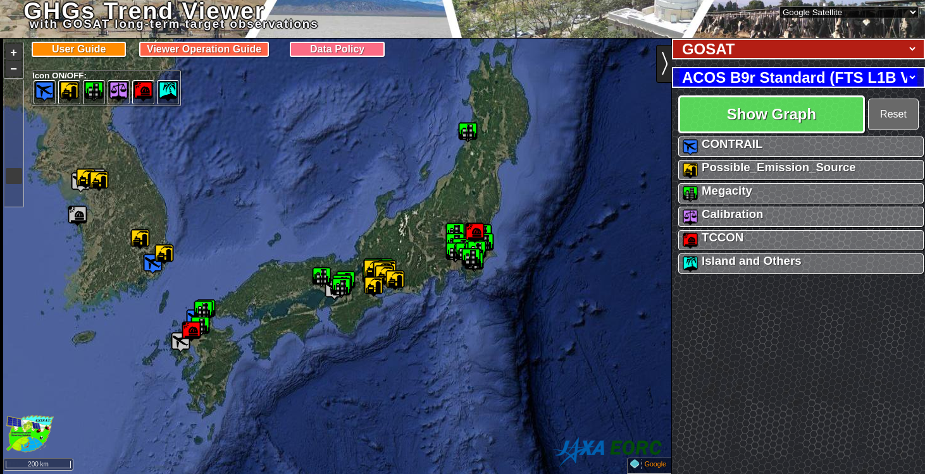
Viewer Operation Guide (204, 49)
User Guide (79, 49)
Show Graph (771, 114)
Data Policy (337, 49)
